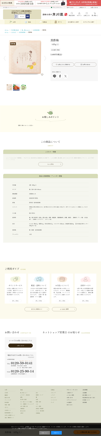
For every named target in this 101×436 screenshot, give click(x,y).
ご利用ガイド (82, 7)
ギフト (6, 408)
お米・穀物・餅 (23, 407)
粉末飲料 (7, 403)
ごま (37, 404)
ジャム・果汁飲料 (40, 411)
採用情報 (85, 403)
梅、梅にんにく (23, 393)
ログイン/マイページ (71, 400)
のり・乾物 (38, 407)
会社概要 (85, 393)
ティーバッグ (8, 400)
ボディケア (53, 398)
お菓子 (21, 413)
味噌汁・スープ (39, 395)
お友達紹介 (69, 403)
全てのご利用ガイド (36, 309)
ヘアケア (53, 395)
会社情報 (85, 390)
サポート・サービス (72, 390)
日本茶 (6, 393)
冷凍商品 (38, 413)
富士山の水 (22, 411)
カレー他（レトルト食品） (26, 402)
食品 (21, 390)
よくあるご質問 (64, 309)
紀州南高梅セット (9, 413)
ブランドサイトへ (57, 7)
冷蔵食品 (22, 409)
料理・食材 (38, 402)
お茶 (6, 390)
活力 (37, 393)
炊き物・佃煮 (23, 400)
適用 (27, 16)
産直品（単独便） (40, 409)
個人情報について (87, 395)
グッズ (52, 403)
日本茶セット (8, 411)
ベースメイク (54, 400)
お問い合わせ (94, 7)
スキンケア (53, 393)
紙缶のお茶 (7, 398)
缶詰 (37, 400)
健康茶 (6, 395)
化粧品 (52, 390)
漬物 (21, 397)
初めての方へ (70, 7)
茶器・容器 (7, 405)
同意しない (45, 433)
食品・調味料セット (9, 418)
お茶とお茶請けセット (10, 415)
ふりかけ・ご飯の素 (25, 395)
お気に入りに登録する (42, 75)
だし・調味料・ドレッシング (27, 404)
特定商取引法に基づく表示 (89, 398)
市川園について (86, 400)
